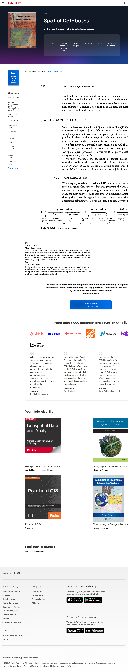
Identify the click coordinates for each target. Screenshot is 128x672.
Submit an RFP (9, 614)
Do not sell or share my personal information (20, 658)
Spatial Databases (54, 71)
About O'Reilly (10, 586)
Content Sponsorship (12, 622)
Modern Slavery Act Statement (62, 666)
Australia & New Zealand (13, 635)
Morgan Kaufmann (112, 44)
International (9, 630)
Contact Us (37, 591)
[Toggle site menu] (3, 3)
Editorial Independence (39, 666)
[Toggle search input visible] (125, 3)
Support (36, 586)
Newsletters (37, 595)
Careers (6, 595)
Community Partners (11, 607)
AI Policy (36, 603)
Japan (5, 639)
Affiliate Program (10, 610)
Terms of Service (9, 666)
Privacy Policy (38, 599)
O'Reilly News (8, 599)
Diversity (6, 618)
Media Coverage (10, 603)
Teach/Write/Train (11, 591)
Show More (13, 168)
